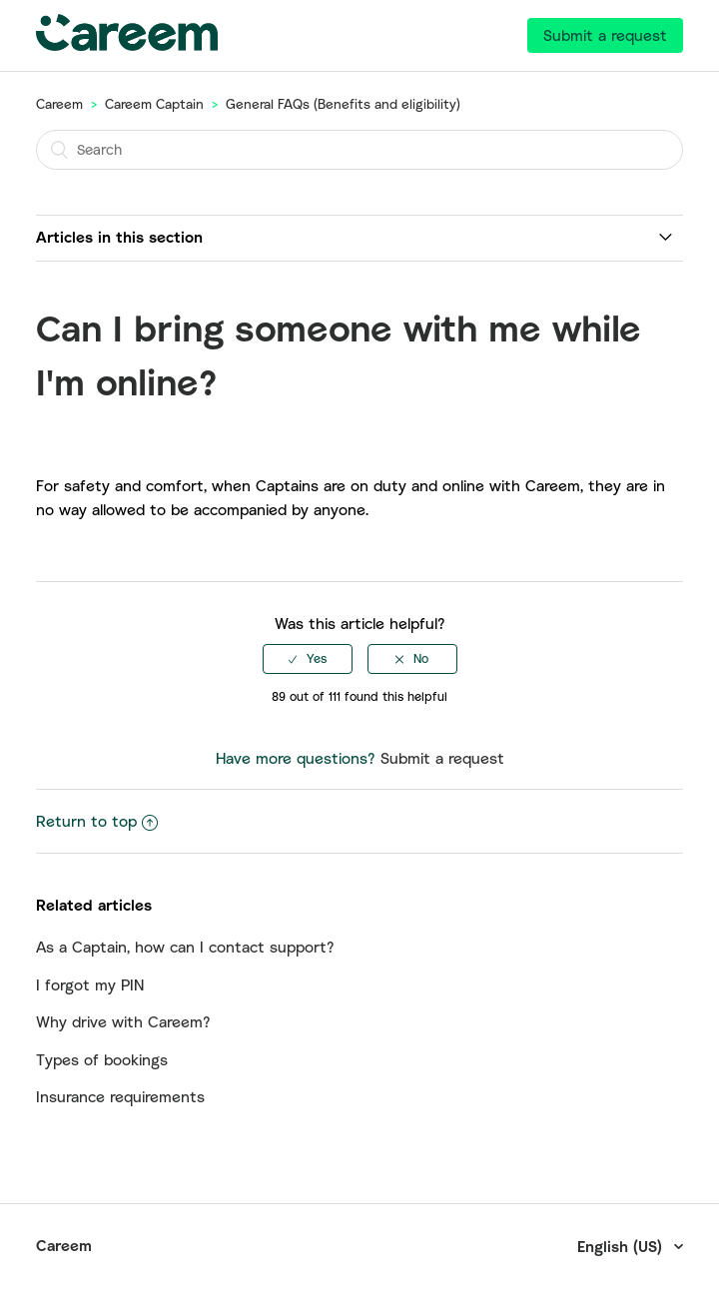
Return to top (97, 821)
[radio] (308, 659)
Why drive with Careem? (123, 1021)
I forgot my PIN (90, 984)
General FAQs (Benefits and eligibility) (343, 104)
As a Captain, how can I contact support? (185, 947)
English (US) (622, 1246)
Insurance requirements (120, 1096)
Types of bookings (102, 1059)
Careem (59, 104)
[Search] (359, 150)
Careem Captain (154, 104)
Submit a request (605, 35)
